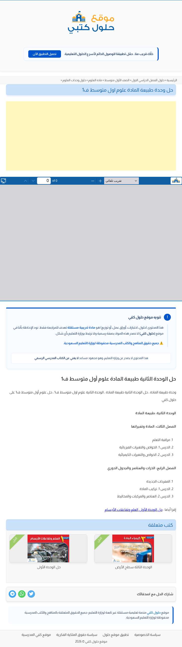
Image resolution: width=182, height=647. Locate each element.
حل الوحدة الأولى (49, 567)
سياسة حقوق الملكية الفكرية (76, 635)
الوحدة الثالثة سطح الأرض (133, 567)
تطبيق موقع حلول (116, 635)
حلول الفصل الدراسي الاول (148, 80)
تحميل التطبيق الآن (45, 54)
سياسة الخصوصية (147, 635)
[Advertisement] (91, 136)
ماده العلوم (95, 80)
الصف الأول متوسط (116, 80)
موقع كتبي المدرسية (36, 635)
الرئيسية (172, 80)
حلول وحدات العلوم (74, 80)
